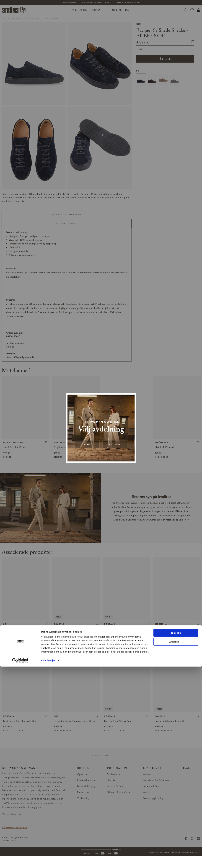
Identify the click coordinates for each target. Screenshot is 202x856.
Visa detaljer (48, 849)
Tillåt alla (176, 822)
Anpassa (176, 831)
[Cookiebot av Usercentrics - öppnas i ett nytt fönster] (20, 850)
